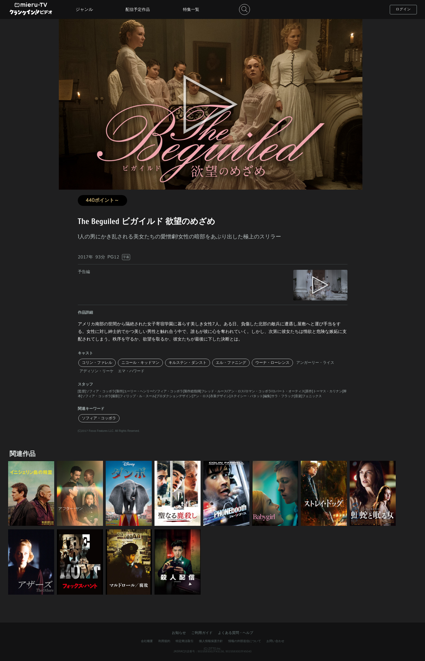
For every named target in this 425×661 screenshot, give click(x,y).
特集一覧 (191, 9)
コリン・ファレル (97, 362)
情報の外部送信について (244, 641)
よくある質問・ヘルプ (235, 632)
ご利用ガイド (201, 632)
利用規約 (164, 641)
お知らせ (179, 632)
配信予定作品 (137, 9)
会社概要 (147, 641)
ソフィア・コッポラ (99, 418)
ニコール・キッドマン (140, 362)
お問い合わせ (275, 641)
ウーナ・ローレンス (272, 362)
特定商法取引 (185, 641)
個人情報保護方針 (211, 641)
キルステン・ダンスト (188, 362)
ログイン (403, 9)
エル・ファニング (231, 362)
